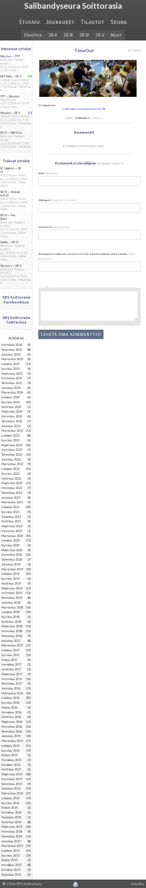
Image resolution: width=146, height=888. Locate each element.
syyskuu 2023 (10, 440)
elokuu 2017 (9, 660)
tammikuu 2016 (11, 731)
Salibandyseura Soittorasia (73, 5)
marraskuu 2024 (12, 392)
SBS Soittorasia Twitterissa (16, 319)
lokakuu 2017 (10, 650)
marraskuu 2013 (12, 846)
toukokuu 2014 (11, 817)
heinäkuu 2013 (11, 865)
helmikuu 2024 (11, 416)
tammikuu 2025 (11, 383)
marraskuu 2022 (12, 464)
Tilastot (92, 22)
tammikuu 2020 (11, 559)
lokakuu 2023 (10, 435)
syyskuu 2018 (10, 617)
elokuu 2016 (9, 707)
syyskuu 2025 (10, 368)
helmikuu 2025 (11, 378)
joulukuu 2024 (10, 388)
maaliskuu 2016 (11, 721)
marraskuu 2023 (12, 430)
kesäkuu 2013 (10, 869)
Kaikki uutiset (82, 118)
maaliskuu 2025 (11, 373)
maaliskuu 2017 (11, 674)
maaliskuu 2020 (11, 550)
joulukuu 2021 (10, 497)
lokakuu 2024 (10, 397)
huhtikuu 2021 (11, 521)
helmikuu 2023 (11, 449)
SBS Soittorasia (29, 883)
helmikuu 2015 (11, 779)
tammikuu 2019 (11, 597)
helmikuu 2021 (11, 531)
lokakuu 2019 (10, 573)
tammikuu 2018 (11, 636)
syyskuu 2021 (10, 512)
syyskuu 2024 (10, 402)
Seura (119, 22)
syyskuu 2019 (10, 578)
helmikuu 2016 (11, 726)
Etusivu (29, 22)
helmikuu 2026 (11, 345)
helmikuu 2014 (11, 831)
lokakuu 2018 (10, 612)
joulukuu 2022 (10, 459)
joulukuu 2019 (10, 564)
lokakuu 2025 (10, 364)
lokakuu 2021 (10, 507)
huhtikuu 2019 (11, 583)
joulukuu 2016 (10, 688)
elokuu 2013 (9, 860)
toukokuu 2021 (11, 516)
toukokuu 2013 (11, 874)
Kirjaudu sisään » (110, 163)
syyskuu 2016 (10, 702)
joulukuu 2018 (10, 602)
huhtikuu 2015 (11, 769)
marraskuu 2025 (12, 359)
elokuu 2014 (9, 807)
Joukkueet (60, 22)
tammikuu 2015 (11, 784)
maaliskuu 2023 (11, 445)
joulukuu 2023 (10, 426)
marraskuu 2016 (12, 693)
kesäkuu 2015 (10, 765)
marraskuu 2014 (12, 793)
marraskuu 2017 (12, 645)
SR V (100, 35)
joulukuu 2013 (10, 841)
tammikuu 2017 (11, 683)
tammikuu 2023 (11, 454)
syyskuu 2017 (10, 655)
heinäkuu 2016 (11, 712)
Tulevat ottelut (16, 160)
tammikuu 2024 (11, 421)
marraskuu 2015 (12, 741)
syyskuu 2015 (10, 750)
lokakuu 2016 (10, 698)
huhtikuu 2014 (11, 822)
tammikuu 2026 (11, 349)
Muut (116, 35)
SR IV (84, 35)
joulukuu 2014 (10, 788)
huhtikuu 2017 (11, 669)
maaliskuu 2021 (11, 526)
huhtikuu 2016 (11, 717)
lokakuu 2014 (10, 798)
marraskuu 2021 (12, 502)
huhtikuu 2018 (11, 621)
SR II (53, 35)
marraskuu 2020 (12, 536)
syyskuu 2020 (10, 545)
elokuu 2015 (9, 755)
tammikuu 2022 (11, 493)
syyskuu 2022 (10, 473)
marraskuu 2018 (12, 607)
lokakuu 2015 (10, 745)
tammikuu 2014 (11, 836)
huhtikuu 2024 (11, 407)
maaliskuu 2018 (11, 626)
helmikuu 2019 (11, 593)
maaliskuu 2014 (11, 826)
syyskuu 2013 (10, 855)
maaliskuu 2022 (11, 483)
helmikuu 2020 (11, 554)
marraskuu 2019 (12, 569)
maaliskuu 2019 (11, 588)
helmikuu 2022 (11, 488)
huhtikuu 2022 (11, 478)
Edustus (33, 35)
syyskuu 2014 (10, 803)
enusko (137, 883)
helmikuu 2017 (11, 679)
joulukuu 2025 (10, 354)
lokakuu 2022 (10, 469)
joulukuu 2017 (10, 641)
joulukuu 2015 (10, 736)
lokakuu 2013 (10, 850)
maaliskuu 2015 (11, 774)
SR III (68, 35)
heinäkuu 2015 (11, 760)
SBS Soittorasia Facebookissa (16, 299)
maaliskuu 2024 (11, 411)
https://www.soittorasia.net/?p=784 (87, 109)
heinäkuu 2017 (11, 664)
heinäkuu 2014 (11, 812)
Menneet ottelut (16, 48)
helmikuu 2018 (11, 631)
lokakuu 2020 (10, 540)
